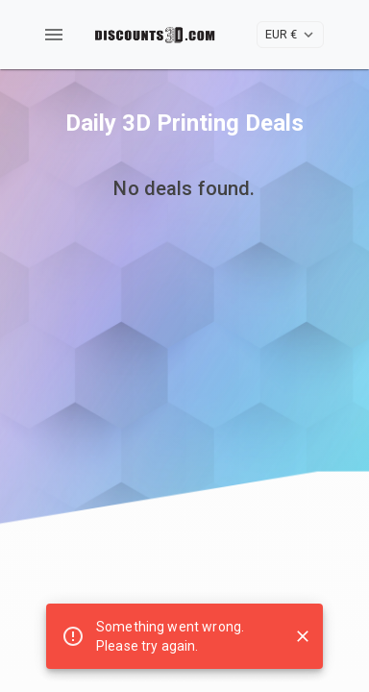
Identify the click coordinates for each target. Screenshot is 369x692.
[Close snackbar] (302, 636)
